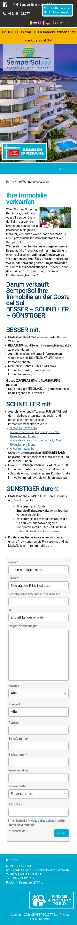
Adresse (13, 722)
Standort (14, 704)
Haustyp (13, 685)
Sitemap (44, 918)
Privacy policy (36, 820)
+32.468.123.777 (19, 13)
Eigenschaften (17, 786)
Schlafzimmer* (18, 738)
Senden (61, 833)
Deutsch (48, 23)
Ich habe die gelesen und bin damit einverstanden (37, 823)
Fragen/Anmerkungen (22, 626)
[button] (38, 693)
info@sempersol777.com (29, 882)
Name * (13, 562)
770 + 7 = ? (15, 805)
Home (10, 181)
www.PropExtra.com (23, 428)
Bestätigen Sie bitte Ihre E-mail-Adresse (34, 594)
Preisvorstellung (18, 770)
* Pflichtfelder (17, 831)
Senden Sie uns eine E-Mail (37, 4)
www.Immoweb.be (22, 448)
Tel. (10, 610)
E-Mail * (13, 578)
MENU (62, 169)
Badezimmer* (17, 754)
